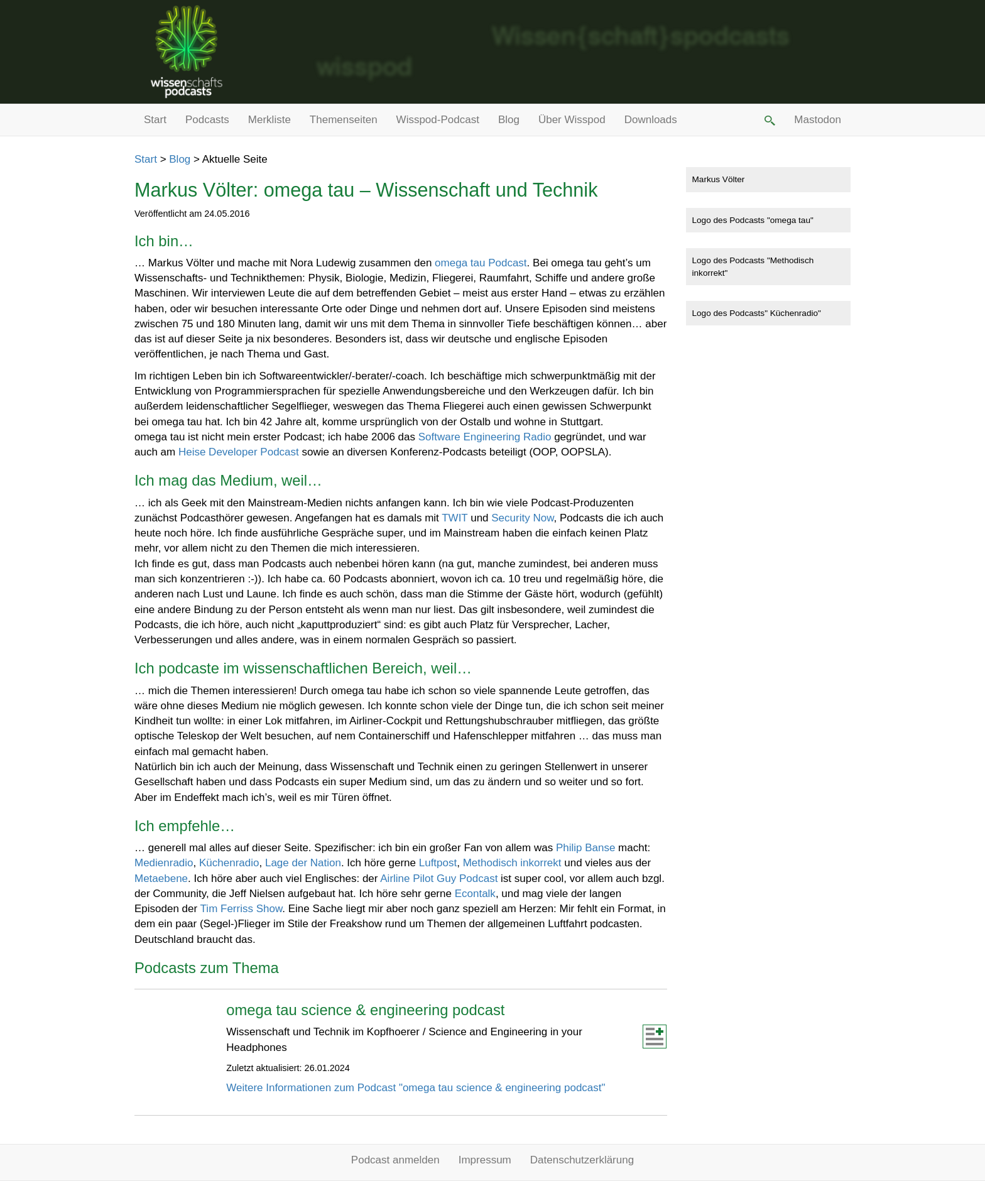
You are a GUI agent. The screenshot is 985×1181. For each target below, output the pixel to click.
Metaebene (161, 878)
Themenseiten (344, 120)
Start (155, 120)
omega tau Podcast (480, 263)
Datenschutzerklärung (582, 1160)
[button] (769, 120)
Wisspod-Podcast (437, 120)
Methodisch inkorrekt (512, 863)
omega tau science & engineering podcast (365, 1009)
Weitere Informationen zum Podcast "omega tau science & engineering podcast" (415, 1088)
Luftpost (438, 863)
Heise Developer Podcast (238, 452)
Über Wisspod (572, 120)
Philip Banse (586, 848)
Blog (509, 120)
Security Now (522, 518)
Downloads (650, 120)
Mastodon (817, 120)
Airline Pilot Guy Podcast (439, 878)
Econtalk (475, 894)
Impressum (485, 1160)
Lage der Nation (303, 863)
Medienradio (163, 863)
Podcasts (207, 120)
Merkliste (269, 120)
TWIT (454, 518)
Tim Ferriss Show (241, 909)
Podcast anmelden (395, 1160)
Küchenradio (229, 863)
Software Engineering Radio (485, 437)
